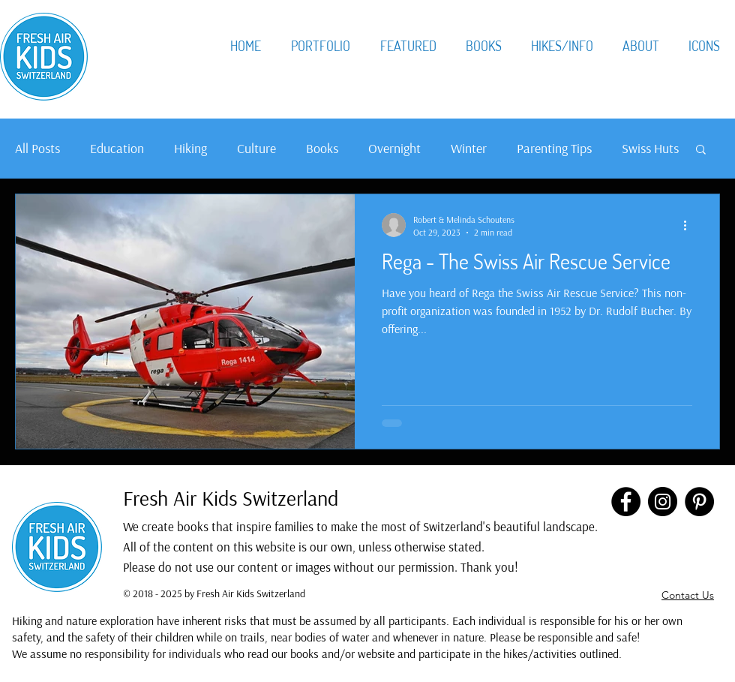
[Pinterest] (699, 501)
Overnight (394, 148)
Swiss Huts (650, 148)
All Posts (37, 148)
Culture (256, 148)
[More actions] (690, 225)
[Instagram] (662, 501)
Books (322, 148)
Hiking (190, 148)
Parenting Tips (554, 148)
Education (117, 148)
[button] (701, 150)
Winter (469, 148)
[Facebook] (625, 501)
